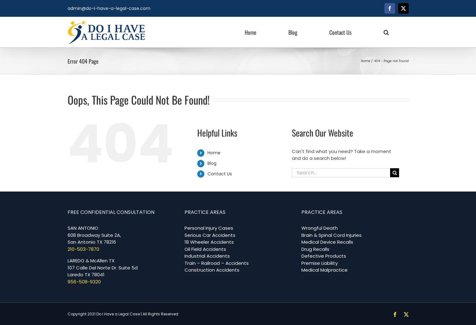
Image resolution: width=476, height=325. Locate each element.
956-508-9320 (84, 281)
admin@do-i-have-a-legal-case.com (109, 8)
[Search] (394, 172)
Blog (211, 163)
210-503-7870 (83, 249)
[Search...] (341, 172)
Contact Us (219, 174)
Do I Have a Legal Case (118, 314)
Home (213, 153)
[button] (386, 32)
